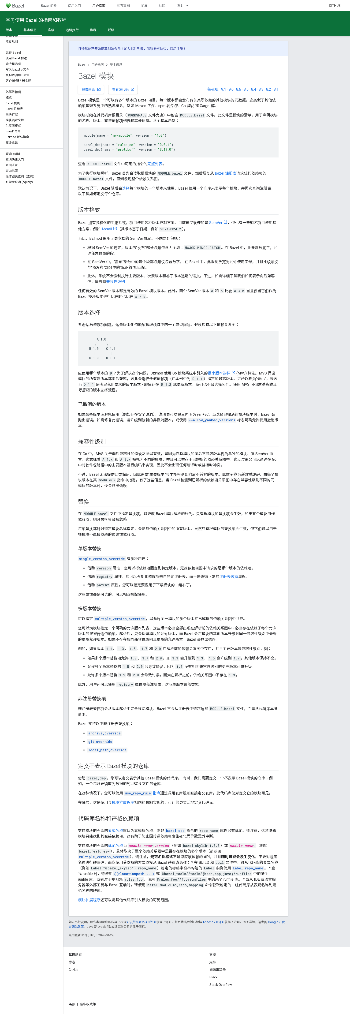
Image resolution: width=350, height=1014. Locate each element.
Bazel (82, 64)
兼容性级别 (115, 281)
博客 (72, 962)
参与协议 (160, 49)
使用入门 (74, 5)
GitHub (335, 5)
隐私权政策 (88, 1004)
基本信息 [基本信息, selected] (30, 30)
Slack (213, 977)
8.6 (238, 89)
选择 (126, 188)
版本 (180, 5)
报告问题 (91, 89)
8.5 (246, 89)
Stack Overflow (220, 985)
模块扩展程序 (123, 802)
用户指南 (98, 64)
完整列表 (154, 164)
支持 (212, 962)
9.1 (223, 89)
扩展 (144, 5)
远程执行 (72, 30)
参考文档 (123, 5)
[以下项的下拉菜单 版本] (189, 5)
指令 (142, 793)
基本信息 (116, 64)
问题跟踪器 (217, 970)
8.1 (276, 89)
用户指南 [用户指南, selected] (98, 5)
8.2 (268, 89)
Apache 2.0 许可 (214, 922)
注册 (179, 49)
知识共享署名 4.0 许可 (141, 922)
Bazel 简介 (49, 5)
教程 (93, 30)
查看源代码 (123, 89)
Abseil (106, 229)
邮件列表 (137, 49)
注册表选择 (228, 576)
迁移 (111, 30)
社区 (162, 5)
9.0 (231, 89)
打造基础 (84, 49)
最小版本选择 (219, 373)
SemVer (215, 223)
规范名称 (115, 845)
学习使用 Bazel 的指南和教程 (36, 20)
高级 (51, 30)
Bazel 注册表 (225, 173)
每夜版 (213, 89)
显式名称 (115, 830)
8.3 (261, 89)
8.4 (253, 89)
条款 (72, 1004)
